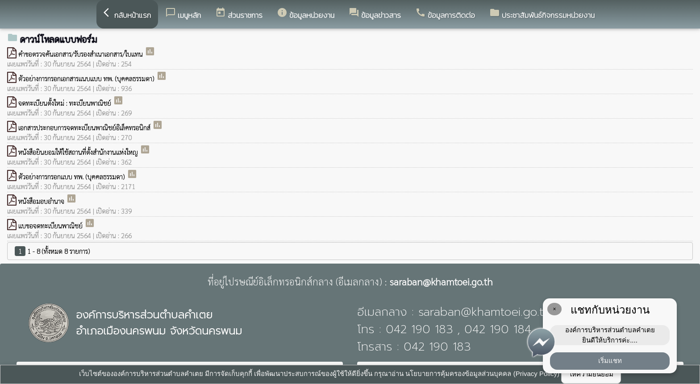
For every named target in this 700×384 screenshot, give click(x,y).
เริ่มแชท (610, 360)
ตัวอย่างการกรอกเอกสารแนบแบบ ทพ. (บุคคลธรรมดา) (87, 78)
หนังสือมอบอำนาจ (42, 201)
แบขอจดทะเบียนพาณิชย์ (51, 225)
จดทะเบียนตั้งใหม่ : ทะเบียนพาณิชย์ (65, 103)
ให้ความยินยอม (591, 374)
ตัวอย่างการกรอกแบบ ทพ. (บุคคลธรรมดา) (72, 176)
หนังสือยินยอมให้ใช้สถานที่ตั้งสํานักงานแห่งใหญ (79, 152)
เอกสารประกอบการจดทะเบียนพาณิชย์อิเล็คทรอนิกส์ (85, 127)
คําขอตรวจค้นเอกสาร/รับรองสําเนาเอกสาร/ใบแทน (81, 54)
